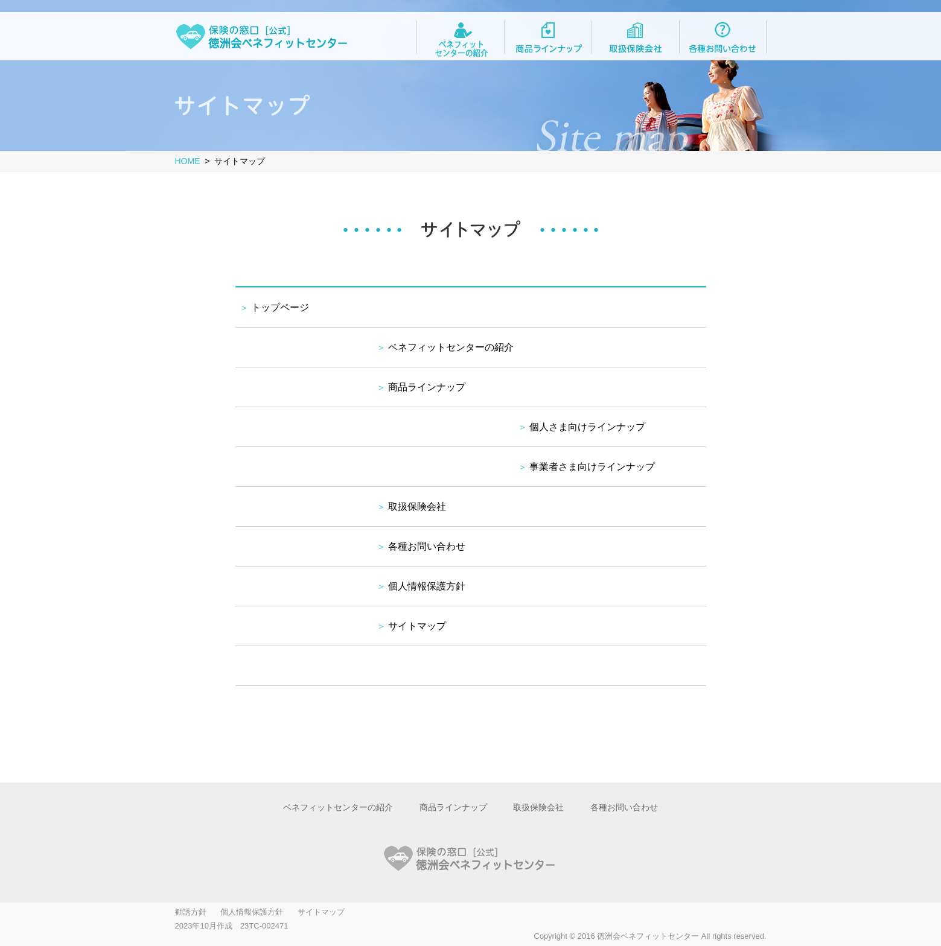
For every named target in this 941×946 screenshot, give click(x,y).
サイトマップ (417, 626)
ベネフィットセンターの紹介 (451, 347)
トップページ (280, 307)
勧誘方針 (190, 911)
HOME (187, 161)
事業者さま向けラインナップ (592, 467)
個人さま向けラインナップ (587, 427)
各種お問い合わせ (426, 546)
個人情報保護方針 (426, 586)
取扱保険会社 (417, 506)
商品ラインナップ (426, 387)
